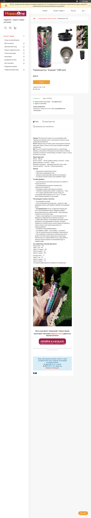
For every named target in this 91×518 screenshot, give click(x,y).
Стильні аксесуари (10, 53)
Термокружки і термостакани (47, 18)
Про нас (73, 10)
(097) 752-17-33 (50, 366)
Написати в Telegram (52, 368)
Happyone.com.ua (57, 334)
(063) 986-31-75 (50, 364)
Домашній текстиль (10, 60)
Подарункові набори (10, 66)
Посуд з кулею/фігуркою (11, 40)
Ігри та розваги (9, 63)
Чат (83, 513)
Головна (44, 10)
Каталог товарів (9, 36)
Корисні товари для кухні (12, 50)
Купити (41, 82)
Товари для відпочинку (11, 69)
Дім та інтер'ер (9, 43)
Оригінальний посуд (10, 46)
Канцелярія (8, 56)
